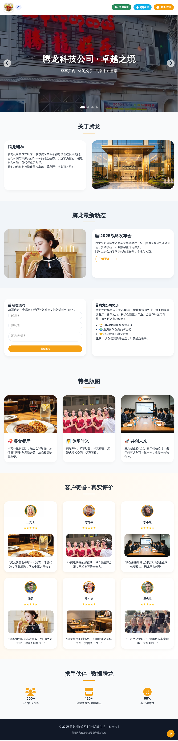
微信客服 (121, 7)
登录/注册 (163, 7)
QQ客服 (142, 7)
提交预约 (45, 349)
